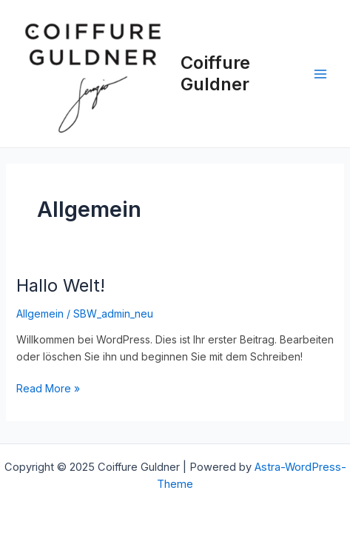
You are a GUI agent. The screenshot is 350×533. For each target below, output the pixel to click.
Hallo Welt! (60, 285)
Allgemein (40, 313)
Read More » (48, 388)
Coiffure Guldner (215, 73)
